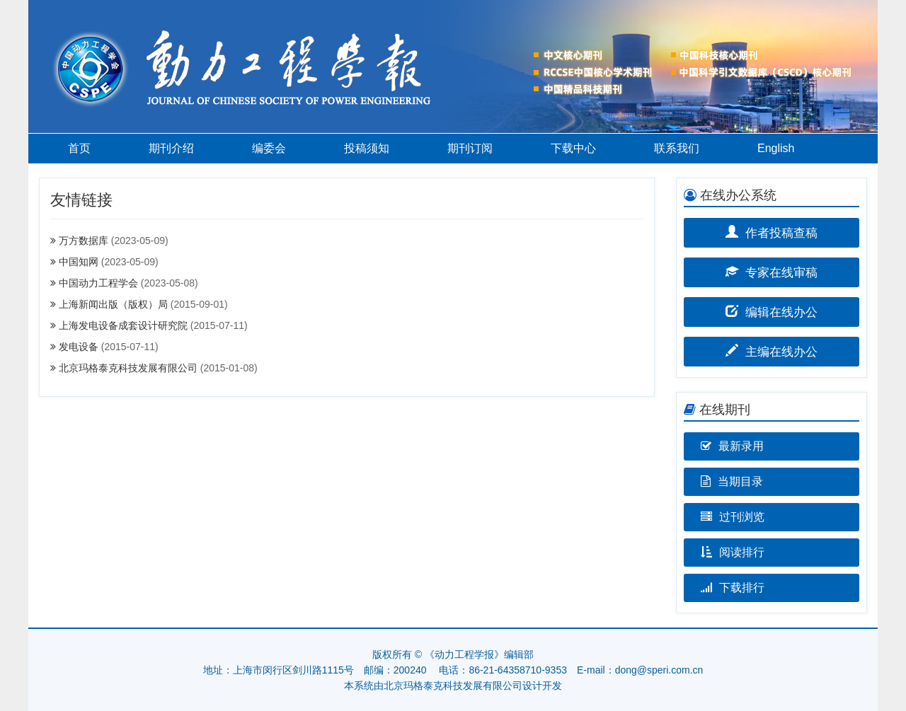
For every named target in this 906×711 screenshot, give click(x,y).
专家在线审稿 (772, 271)
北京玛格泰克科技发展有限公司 (128, 368)
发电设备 (78, 346)
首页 (79, 148)
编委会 (269, 148)
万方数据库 (83, 240)
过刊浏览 (732, 517)
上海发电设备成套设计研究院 (123, 325)
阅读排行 (732, 552)
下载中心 (573, 148)
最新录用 (732, 446)
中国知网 (78, 261)
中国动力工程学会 (98, 283)
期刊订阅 (470, 148)
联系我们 (676, 148)
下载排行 (732, 588)
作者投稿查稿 (772, 231)
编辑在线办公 (772, 311)
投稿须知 (366, 148)
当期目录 (732, 481)
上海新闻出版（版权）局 (113, 304)
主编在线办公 (772, 350)
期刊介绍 (171, 148)
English (775, 148)
